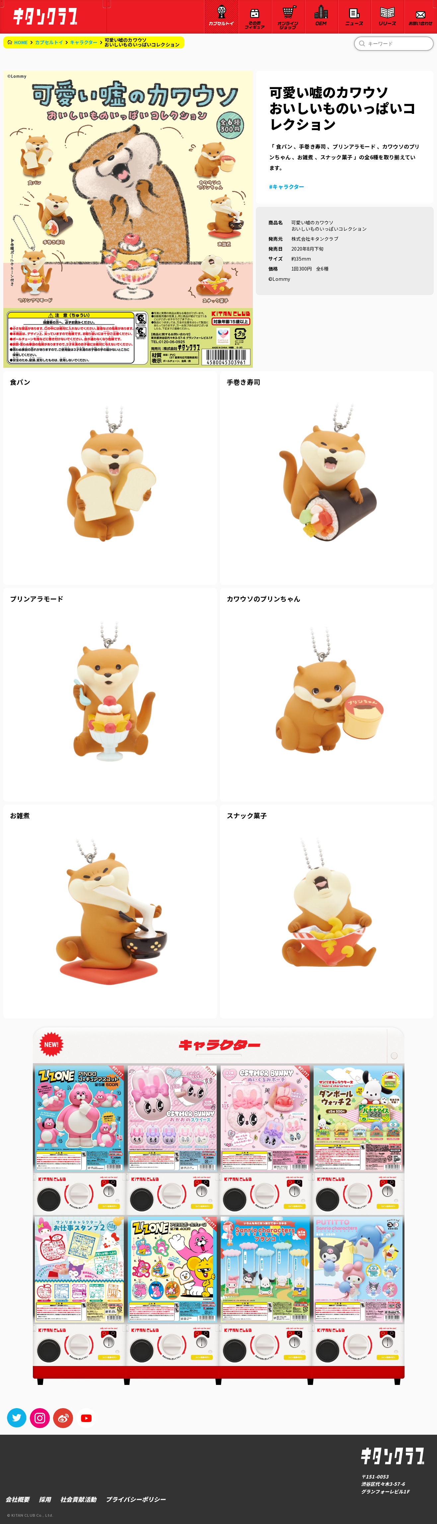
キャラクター (84, 42)
